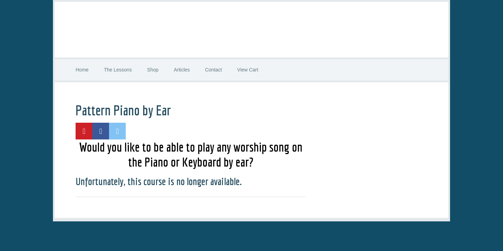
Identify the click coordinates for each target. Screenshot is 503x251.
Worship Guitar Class (251, 29)
